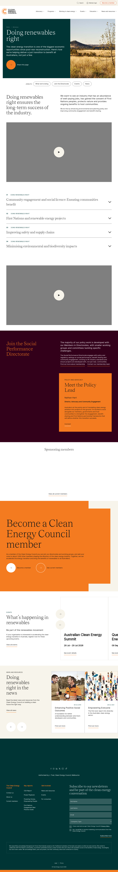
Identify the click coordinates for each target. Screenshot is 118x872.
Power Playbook (29, 795)
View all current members (58, 494)
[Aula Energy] (68, 460)
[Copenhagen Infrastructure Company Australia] (107, 460)
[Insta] (53, 768)
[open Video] (59, 152)
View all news (11, 710)
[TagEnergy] (107, 477)
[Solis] (29, 477)
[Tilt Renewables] (39, 483)
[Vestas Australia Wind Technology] (78, 483)
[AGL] (29, 460)
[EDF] (10, 466)
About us (9, 797)
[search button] (80, 3)
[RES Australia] (10, 477)
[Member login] (92, 3)
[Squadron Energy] (49, 477)
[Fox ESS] (49, 466)
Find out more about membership (72, 364)
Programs (52, 11)
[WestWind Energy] (97, 483)
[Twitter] (59, 768)
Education (94, 11)
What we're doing (41, 84)
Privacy (62, 863)
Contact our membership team (98, 364)
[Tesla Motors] (20, 483)
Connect (68, 424)
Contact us (10, 793)
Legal (55, 863)
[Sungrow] (88, 477)
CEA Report (28, 791)
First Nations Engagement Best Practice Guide (29, 807)
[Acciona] (10, 460)
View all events (11, 645)
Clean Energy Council (58, 867)
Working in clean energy (68, 11)
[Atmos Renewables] (49, 460)
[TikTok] (66, 768)
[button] (60, 625)
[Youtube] (63, 768)
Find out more (60, 726)
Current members (12, 801)
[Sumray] (68, 477)
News (87, 84)
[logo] (9, 11)
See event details (70, 653)
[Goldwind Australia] (88, 466)
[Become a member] (20, 568)
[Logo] (59, 755)
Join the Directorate (61, 84)
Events (83, 11)
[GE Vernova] (68, 466)
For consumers (46, 799)
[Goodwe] (107, 466)
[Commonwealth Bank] (88, 460)
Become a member (108, 3)
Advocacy (40, 11)
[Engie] (29, 466)
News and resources (109, 11)
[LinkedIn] (57, 769)
